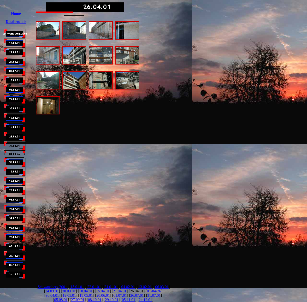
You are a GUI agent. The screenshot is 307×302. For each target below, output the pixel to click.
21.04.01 (119, 291)
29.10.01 (111, 300)
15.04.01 (103, 291)
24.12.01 (145, 300)
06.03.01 (162, 287)
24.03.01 (52, 291)
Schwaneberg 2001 (52, 287)
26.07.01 (137, 295)
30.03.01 (69, 291)
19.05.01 (86, 295)
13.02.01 (145, 287)
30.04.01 (52, 295)
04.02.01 (128, 287)
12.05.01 (69, 295)
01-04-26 (154, 291)
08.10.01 (94, 300)
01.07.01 (120, 295)
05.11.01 (128, 300)
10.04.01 (86, 291)
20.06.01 (103, 295)
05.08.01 (61, 300)
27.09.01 (77, 300)
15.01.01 (77, 287)
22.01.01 (94, 287)
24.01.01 (111, 287)
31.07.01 (154, 295)
